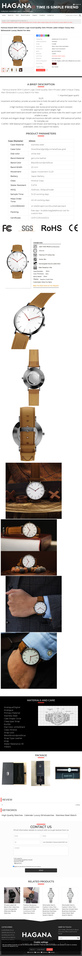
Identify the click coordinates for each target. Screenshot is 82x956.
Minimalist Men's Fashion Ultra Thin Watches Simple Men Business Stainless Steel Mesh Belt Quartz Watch (51, 910)
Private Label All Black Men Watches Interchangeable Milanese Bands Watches (11, 909)
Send (41, 870)
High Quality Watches (12, 815)
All (8, 21)
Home (4, 15)
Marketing (51, 952)
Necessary (31, 952)
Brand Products (25, 15)
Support (34, 15)
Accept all (49, 949)
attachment (17, 863)
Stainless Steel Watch (66, 815)
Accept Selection (41, 949)
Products (42, 15)
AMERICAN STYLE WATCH (18, 21)
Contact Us (50, 15)
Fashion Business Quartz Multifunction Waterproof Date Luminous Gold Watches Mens (31, 909)
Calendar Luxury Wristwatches (39, 815)
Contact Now (40, 70)
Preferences (44, 952)
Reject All (32, 949)
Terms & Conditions (36, 866)
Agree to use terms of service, (27, 867)
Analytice (37, 952)
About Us (10, 15)
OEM (17, 15)
